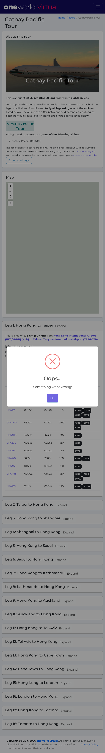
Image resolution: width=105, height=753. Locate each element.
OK (52, 398)
